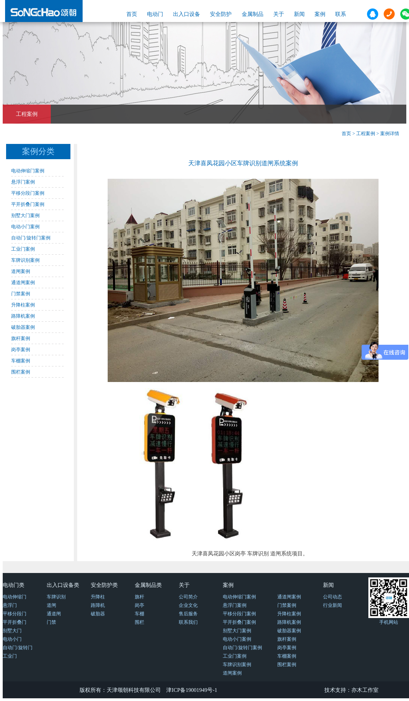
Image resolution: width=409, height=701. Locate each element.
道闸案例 (20, 271)
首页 (131, 14)
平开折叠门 (14, 622)
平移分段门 (14, 613)
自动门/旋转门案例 (30, 237)
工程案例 (27, 114)
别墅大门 (12, 630)
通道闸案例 (23, 282)
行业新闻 (332, 605)
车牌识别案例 (25, 260)
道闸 (51, 605)
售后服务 (188, 613)
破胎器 (98, 613)
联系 (340, 14)
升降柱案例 (23, 304)
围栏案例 (20, 372)
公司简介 (188, 596)
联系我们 (188, 622)
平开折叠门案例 (27, 204)
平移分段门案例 (27, 193)
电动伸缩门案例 (27, 170)
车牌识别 (56, 596)
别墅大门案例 (25, 215)
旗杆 (139, 596)
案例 (320, 14)
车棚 (139, 613)
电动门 (155, 14)
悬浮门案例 (23, 182)
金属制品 (252, 14)
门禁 (51, 622)
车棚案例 (20, 360)
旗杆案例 (20, 338)
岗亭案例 (20, 349)
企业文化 (188, 605)
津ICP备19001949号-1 (191, 690)
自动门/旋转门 (18, 647)
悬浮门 (10, 605)
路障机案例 (23, 316)
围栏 (139, 622)
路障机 (98, 605)
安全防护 (221, 14)
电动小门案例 (25, 226)
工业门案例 (23, 249)
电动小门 (12, 639)
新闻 (299, 14)
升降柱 (98, 596)
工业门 (10, 656)
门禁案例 (20, 293)
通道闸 (54, 613)
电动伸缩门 (14, 596)
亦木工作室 (365, 690)
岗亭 (139, 605)
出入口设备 (186, 14)
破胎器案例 (23, 327)
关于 (278, 14)
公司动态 (332, 596)
